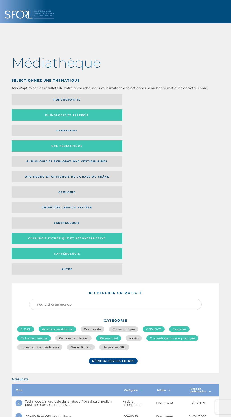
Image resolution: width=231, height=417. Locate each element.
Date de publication (200, 256)
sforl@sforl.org (99, 384)
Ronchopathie (35, 99)
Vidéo (134, 204)
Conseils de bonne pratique (172, 204)
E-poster (179, 194)
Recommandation (73, 204)
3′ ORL (26, 194)
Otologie (139, 116)
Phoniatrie (139, 99)
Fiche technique (34, 204)
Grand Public (80, 213)
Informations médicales (40, 213)
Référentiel (108, 204)
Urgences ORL (114, 213)
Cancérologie (139, 133)
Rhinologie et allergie (80, 99)
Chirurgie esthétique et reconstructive (87, 133)
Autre (191, 133)
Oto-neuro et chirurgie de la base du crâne (86, 116)
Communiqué (123, 194)
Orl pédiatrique (191, 99)
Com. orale (92, 194)
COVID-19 (153, 194)
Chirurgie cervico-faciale (189, 116)
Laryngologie (36, 133)
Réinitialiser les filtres (113, 228)
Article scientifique (57, 194)
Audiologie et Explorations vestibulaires (28, 116)
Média (164, 256)
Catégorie (133, 256)
